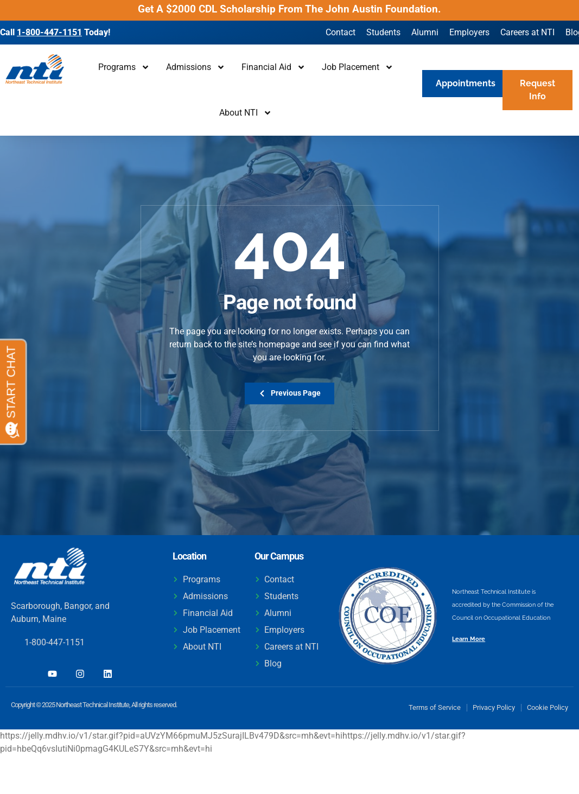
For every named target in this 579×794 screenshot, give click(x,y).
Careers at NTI (527, 32)
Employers (469, 32)
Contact (340, 32)
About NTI (245, 113)
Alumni (424, 32)
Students (383, 32)
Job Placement (357, 67)
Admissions (195, 67)
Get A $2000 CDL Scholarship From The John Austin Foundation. (289, 9)
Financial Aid (273, 67)
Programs (124, 67)
